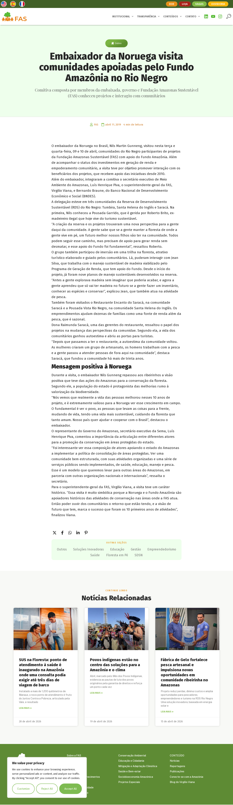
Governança (74, 760)
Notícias (175, 760)
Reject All (47, 788)
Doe (171, 4)
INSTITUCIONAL (122, 16)
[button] (228, 16)
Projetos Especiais (129, 782)
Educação (136, 549)
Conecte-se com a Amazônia (186, 777)
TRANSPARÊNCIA (148, 16)
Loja (184, 4)
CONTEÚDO (177, 755)
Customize (23, 788)
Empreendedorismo (86, 555)
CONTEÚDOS (172, 16)
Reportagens (177, 766)
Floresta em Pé (135, 555)
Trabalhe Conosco (77, 793)
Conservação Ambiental (132, 755)
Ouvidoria (218, 4)
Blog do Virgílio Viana (182, 782)
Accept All (70, 788)
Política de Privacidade (80, 787)
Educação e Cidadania (131, 760)
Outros (118, 43)
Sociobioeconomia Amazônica (135, 777)
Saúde (112, 555)
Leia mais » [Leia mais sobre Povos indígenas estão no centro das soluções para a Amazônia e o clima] (96, 692)
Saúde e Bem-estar (129, 771)
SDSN (158, 555)
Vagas (199, 4)
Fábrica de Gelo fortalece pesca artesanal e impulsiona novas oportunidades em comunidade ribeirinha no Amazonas (184, 672)
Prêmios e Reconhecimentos (83, 777)
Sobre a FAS (74, 755)
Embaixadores (75, 766)
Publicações (177, 771)
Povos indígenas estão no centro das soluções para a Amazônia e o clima (115, 664)
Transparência (75, 782)
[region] (47, 777)
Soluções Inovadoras (105, 549)
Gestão (155, 549)
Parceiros (72, 771)
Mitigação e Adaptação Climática (137, 766)
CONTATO (192, 16)
